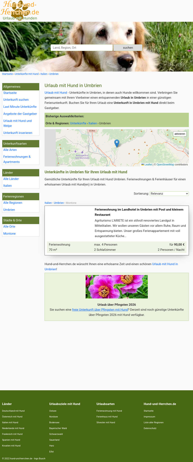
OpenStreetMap (165, 164)
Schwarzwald (56, 434)
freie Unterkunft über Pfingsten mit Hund (100, 310)
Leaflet (146, 164)
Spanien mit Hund (11, 440)
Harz (51, 445)
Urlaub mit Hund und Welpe (17, 123)
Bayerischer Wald (58, 428)
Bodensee (54, 422)
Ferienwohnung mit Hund (109, 411)
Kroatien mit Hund (11, 445)
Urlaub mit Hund (56, 93)
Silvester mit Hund (106, 422)
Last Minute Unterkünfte (20, 107)
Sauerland (54, 440)
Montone (9, 233)
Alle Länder (11, 179)
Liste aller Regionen (154, 422)
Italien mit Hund (10, 422)
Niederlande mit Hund (13, 428)
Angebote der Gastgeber (20, 114)
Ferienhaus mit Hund (107, 416)
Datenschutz (150, 428)
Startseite (10, 93)
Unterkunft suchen (16, 100)
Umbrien (9, 210)
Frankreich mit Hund (12, 434)
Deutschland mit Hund (13, 411)
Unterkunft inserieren (17, 133)
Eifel (51, 451)
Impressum (149, 416)
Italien (7, 186)
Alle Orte (9, 226)
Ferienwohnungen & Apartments (17, 159)
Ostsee (52, 411)
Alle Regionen (12, 203)
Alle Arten (10, 150)
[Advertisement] (117, 353)
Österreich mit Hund (12, 416)
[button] (116, 143)
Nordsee (53, 416)
